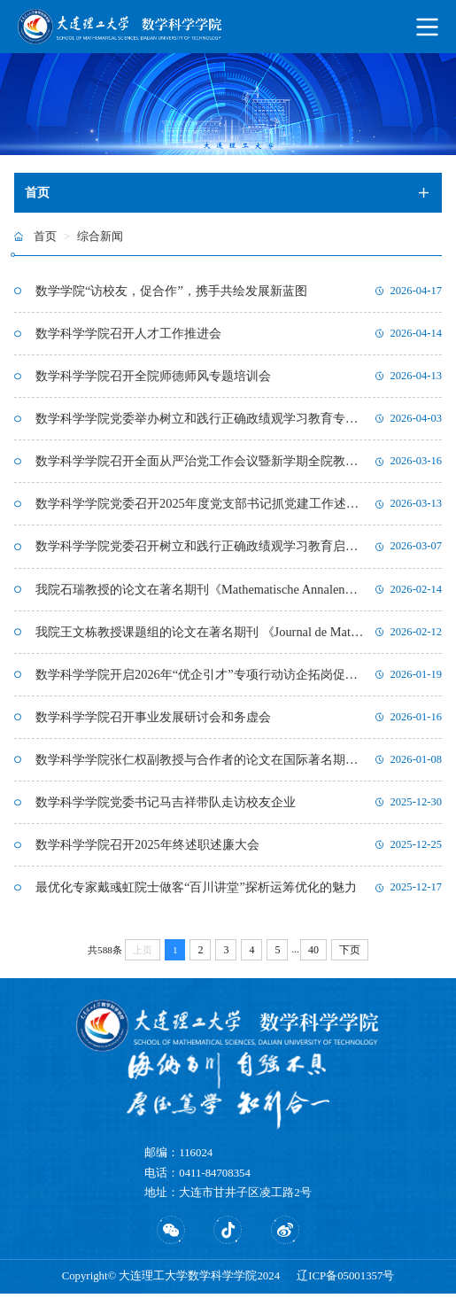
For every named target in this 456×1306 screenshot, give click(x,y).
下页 (349, 962)
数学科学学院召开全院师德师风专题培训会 (153, 378)
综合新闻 (100, 236)
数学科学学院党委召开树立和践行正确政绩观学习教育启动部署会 (201, 552)
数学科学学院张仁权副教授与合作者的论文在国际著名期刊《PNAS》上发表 (201, 769)
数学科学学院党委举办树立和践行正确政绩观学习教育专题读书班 (201, 422)
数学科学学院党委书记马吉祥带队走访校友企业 (165, 812)
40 (313, 962)
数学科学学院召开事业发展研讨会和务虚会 (153, 726)
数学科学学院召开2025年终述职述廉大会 (147, 856)
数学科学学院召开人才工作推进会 (128, 335)
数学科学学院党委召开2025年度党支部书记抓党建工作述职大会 (201, 508)
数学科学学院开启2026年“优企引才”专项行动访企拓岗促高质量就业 (201, 682)
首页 (45, 236)
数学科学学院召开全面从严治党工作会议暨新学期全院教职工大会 (201, 465)
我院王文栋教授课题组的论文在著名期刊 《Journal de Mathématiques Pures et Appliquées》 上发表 (201, 639)
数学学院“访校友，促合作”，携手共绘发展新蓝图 (171, 291)
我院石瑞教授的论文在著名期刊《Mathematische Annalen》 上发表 (201, 595)
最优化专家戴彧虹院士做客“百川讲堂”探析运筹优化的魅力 (196, 899)
